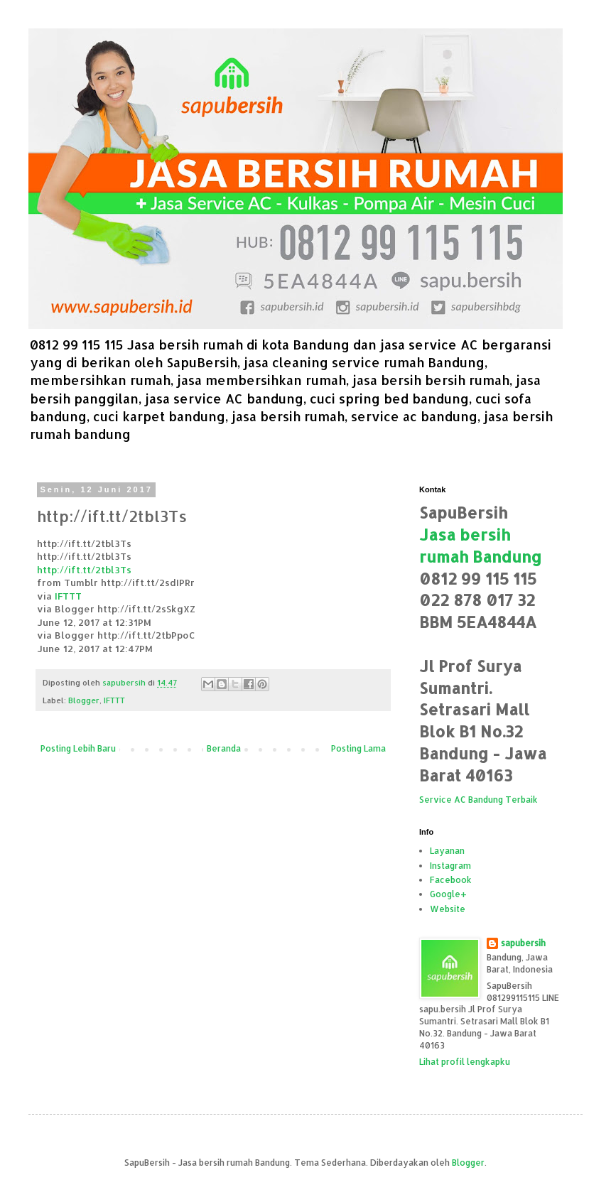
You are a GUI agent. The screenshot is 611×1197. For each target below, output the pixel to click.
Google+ (448, 894)
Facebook (451, 879)
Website (447, 909)
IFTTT (68, 596)
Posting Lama (358, 748)
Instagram (450, 865)
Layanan (447, 850)
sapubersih (523, 943)
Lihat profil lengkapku (464, 1061)
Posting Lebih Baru (78, 748)
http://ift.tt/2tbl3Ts (84, 569)
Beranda (224, 748)
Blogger (83, 700)
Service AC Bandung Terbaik (478, 799)
